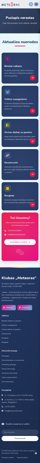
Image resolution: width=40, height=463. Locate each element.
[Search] (31, 4)
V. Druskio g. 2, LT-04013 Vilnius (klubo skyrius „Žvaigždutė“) (18, 401)
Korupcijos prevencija (9, 373)
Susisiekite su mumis (20, 242)
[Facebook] (9, 307)
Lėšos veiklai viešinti (9, 377)
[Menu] (36, 4)
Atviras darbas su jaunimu (11, 329)
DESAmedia (14, 453)
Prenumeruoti (20, 438)
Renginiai (5, 342)
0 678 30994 (8, 406)
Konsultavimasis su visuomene (13, 360)
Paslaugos (5, 356)
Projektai (5, 338)
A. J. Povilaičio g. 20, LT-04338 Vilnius (17, 395)
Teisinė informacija (8, 369)
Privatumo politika (8, 458)
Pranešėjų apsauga (9, 364)
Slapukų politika (22, 458)
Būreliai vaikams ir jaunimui (11, 321)
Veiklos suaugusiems (9, 325)
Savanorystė (6, 334)
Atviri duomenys (8, 381)
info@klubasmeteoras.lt (12, 411)
